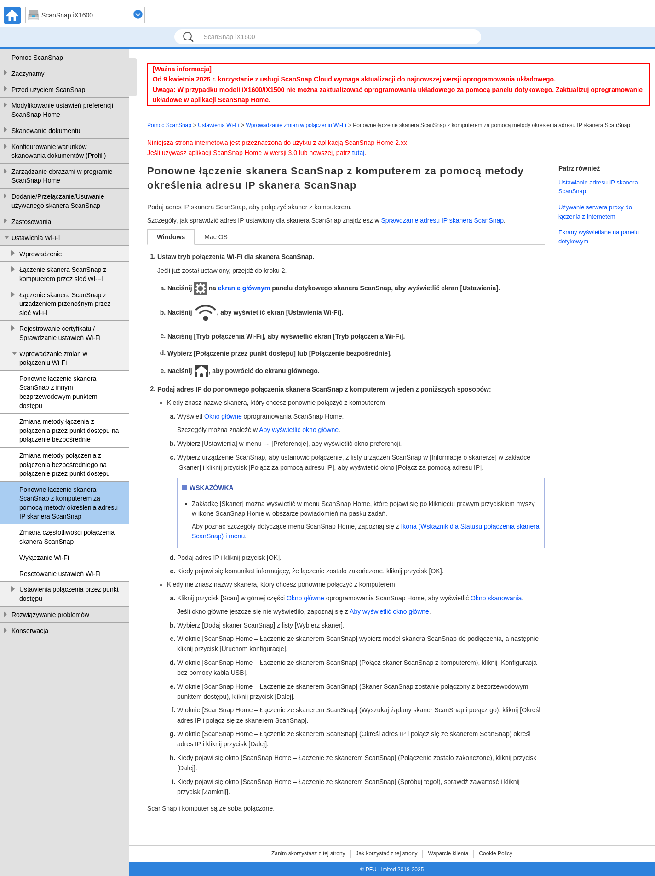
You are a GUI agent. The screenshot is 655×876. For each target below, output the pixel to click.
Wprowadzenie (40, 254)
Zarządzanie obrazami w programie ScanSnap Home (61, 176)
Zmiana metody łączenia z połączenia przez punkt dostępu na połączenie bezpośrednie (69, 430)
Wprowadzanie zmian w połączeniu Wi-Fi (53, 358)
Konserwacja (29, 630)
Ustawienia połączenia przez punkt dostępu (69, 594)
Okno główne (223, 416)
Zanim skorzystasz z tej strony (308, 853)
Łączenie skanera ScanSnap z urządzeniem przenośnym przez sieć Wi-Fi (64, 304)
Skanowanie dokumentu (45, 130)
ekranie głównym (244, 288)
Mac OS (216, 237)
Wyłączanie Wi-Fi (44, 557)
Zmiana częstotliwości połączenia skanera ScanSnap (67, 537)
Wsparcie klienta (448, 853)
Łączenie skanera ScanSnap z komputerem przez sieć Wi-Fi (62, 274)
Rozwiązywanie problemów (50, 614)
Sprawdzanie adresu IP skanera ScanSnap (442, 220)
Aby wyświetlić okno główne (299, 429)
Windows (171, 237)
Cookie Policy (495, 853)
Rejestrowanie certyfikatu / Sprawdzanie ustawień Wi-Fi (60, 333)
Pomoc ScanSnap (37, 57)
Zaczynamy (28, 73)
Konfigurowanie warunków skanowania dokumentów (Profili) (58, 151)
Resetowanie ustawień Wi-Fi (60, 573)
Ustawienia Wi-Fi (35, 238)
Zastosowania (31, 221)
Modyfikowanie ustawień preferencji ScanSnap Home (62, 110)
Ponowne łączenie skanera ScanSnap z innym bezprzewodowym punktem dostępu (58, 392)
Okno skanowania (496, 598)
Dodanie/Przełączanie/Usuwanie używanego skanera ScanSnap (57, 201)
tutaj (358, 152)
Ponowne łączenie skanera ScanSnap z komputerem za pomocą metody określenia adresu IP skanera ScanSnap (68, 503)
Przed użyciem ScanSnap (48, 89)
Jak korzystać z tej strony (387, 853)
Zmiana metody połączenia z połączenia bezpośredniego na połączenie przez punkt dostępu (64, 464)
